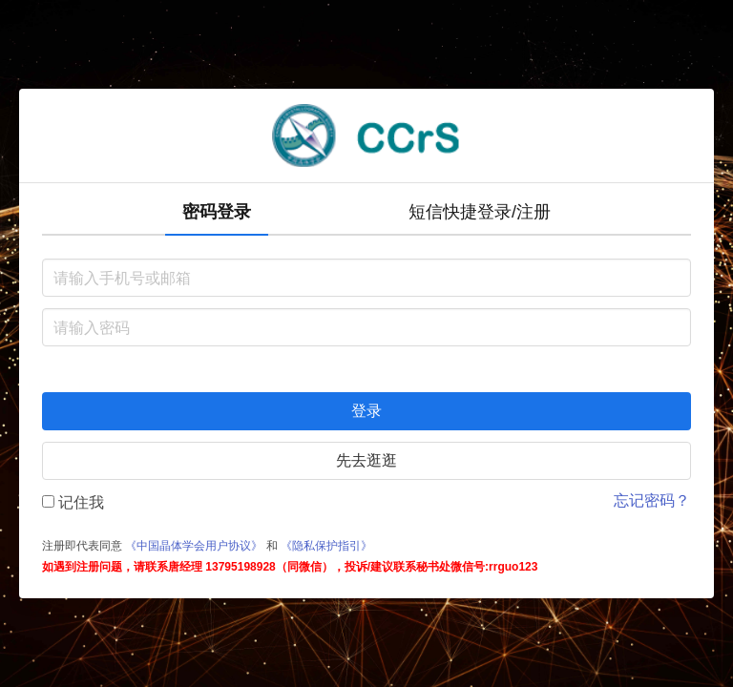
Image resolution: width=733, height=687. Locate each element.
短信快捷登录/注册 (479, 211)
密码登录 (216, 211)
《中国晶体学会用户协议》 (193, 545)
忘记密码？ (652, 500)
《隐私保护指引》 (326, 545)
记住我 (73, 502)
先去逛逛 (366, 460)
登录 (366, 411)
